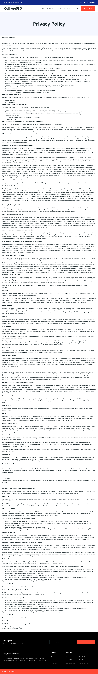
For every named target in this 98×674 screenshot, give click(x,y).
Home (42, 8)
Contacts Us (66, 8)
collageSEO (13, 8)
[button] (78, 8)
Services (50, 8)
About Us (58, 8)
